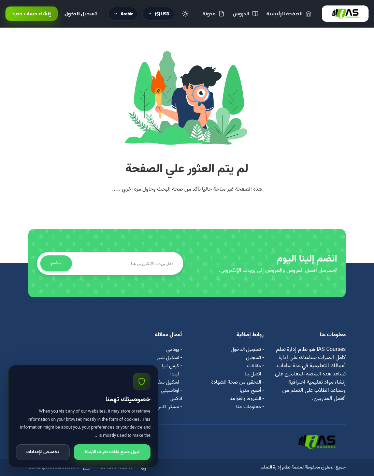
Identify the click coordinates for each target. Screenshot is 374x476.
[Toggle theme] (185, 13)
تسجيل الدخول (80, 13)
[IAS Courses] (345, 13)
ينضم (57, 263)
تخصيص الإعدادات (43, 452)
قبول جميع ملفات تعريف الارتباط (112, 452)
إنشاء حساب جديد (31, 13)
